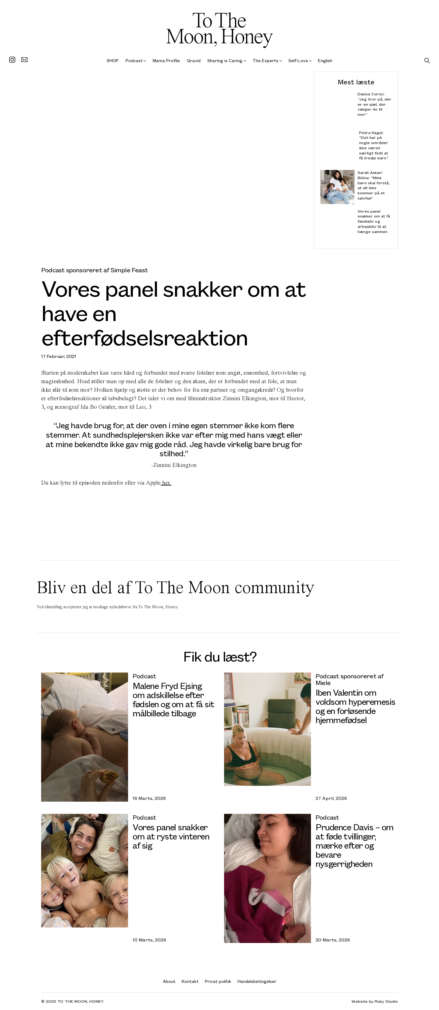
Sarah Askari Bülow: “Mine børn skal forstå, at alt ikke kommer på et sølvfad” (374, 185)
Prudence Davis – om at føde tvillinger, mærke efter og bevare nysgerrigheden (355, 845)
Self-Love (298, 60)
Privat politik (218, 981)
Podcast (134, 60)
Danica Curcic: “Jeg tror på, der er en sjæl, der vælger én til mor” (374, 104)
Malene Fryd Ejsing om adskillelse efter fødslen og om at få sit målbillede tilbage (173, 699)
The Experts (265, 60)
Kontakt (190, 981)
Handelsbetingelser (257, 981)
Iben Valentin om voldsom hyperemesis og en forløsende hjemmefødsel (355, 706)
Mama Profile (166, 60)
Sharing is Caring (224, 60)
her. (166, 482)
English (325, 60)
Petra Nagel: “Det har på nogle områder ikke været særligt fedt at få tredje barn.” (374, 145)
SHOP (113, 60)
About (169, 981)
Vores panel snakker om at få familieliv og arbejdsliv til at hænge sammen (374, 221)
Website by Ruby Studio (375, 1001)
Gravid (194, 60)
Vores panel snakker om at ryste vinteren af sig (171, 836)
